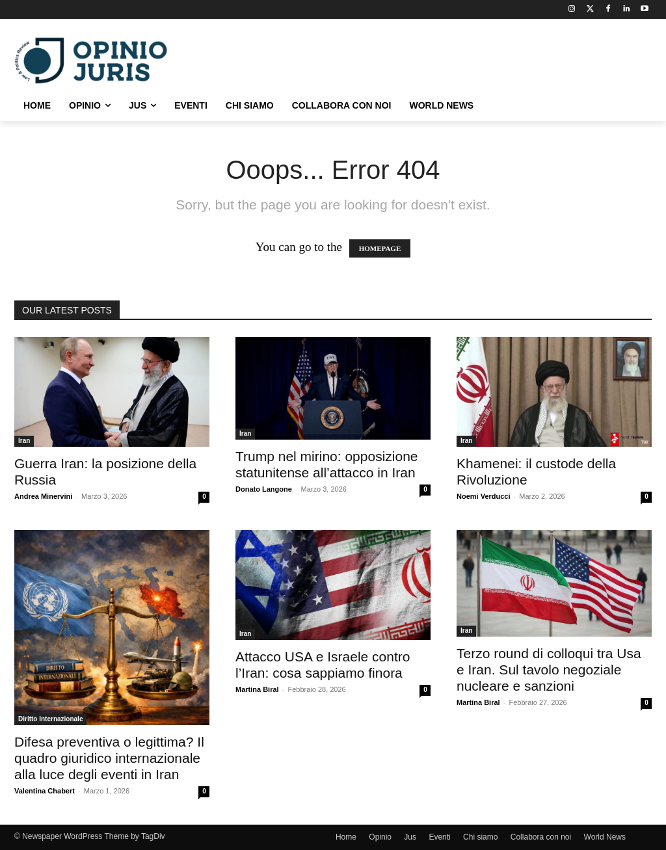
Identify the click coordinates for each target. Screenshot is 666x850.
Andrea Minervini (43, 496)
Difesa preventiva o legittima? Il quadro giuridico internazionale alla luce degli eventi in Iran (109, 758)
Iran (24, 440)
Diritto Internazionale (50, 719)
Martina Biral (257, 689)
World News (605, 837)
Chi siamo (480, 837)
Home (346, 837)
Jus (410, 837)
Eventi (439, 837)
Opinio (380, 837)
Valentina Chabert (44, 791)
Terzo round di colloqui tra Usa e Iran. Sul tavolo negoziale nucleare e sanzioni (549, 669)
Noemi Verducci (484, 496)
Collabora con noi (541, 837)
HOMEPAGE (380, 248)
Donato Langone (263, 489)
